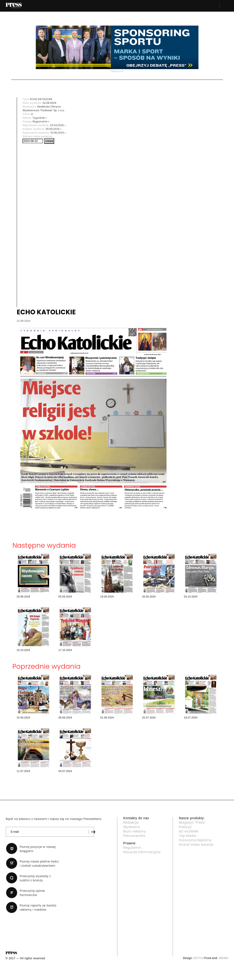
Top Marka (187, 835)
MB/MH (223, 958)
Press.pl (185, 827)
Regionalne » (41, 121)
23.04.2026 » (58, 125)
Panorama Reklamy (195, 840)
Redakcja (131, 822)
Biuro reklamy (134, 831)
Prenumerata (134, 835)
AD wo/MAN (188, 831)
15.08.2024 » (58, 132)
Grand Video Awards (196, 844)
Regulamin (132, 847)
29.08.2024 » (54, 129)
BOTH (198, 958)
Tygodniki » (40, 118)
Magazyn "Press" (192, 822)
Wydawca (131, 827)
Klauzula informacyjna (142, 852)
